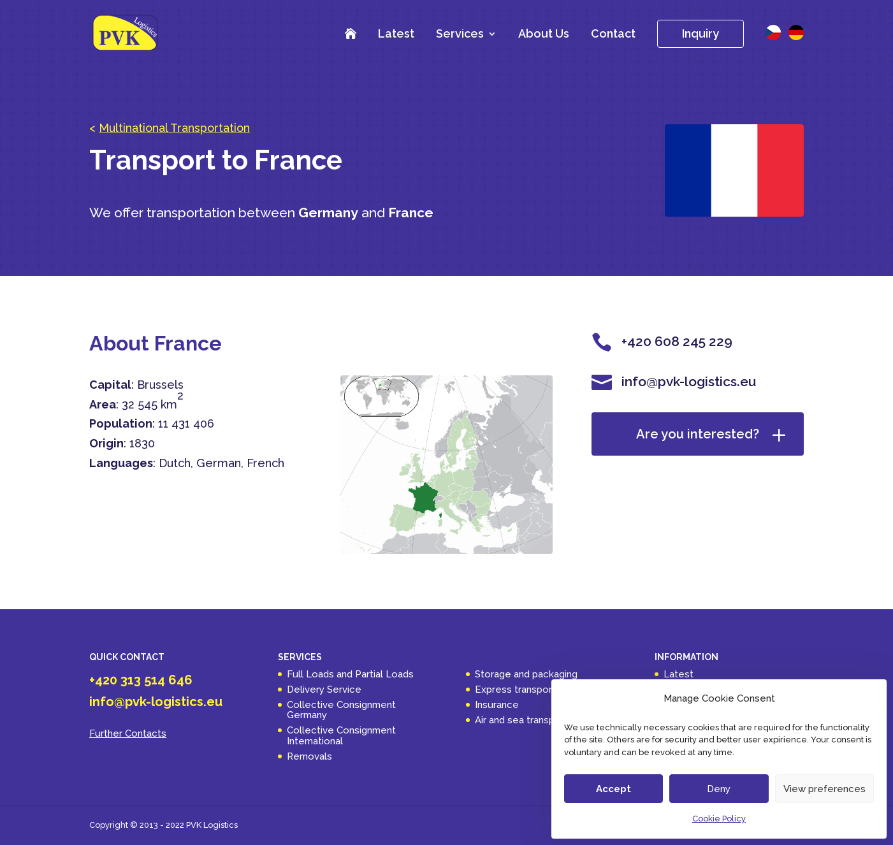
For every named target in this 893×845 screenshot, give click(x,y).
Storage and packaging (526, 674)
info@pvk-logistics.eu (155, 701)
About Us (543, 33)
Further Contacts (127, 733)
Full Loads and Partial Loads (350, 674)
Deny (718, 789)
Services (460, 34)
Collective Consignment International (341, 736)
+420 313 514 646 (140, 680)
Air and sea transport (521, 720)
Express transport (515, 689)
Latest (396, 33)
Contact (613, 33)
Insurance (497, 705)
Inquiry (700, 33)
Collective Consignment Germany (341, 710)
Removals (309, 756)
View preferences (824, 789)
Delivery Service (324, 689)
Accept (613, 789)
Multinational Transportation (174, 127)
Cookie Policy (719, 818)
